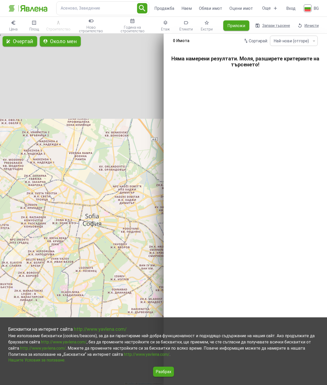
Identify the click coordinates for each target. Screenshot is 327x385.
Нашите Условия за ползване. (36, 360)
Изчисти (308, 25)
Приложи (236, 25)
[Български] (312, 8)
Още (270, 8)
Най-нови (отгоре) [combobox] (291, 40)
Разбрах (163, 372)
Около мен (60, 41)
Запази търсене (273, 25)
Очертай (20, 41)
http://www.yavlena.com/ (100, 329)
